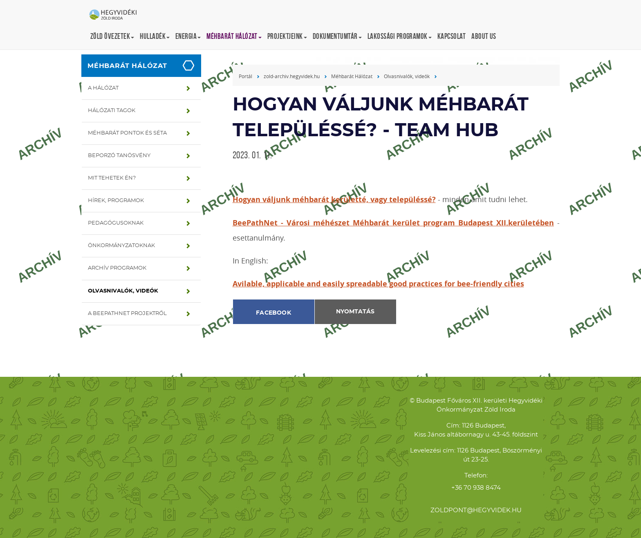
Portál (245, 76)
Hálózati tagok (111, 110)
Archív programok (117, 268)
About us (483, 36)
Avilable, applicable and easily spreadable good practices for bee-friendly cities (378, 284)
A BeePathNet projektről (127, 313)
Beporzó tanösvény (119, 155)
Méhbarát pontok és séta (127, 133)
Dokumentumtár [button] (337, 36)
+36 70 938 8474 (476, 488)
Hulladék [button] (155, 36)
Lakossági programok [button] (400, 36)
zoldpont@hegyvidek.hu (476, 510)
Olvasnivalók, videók (123, 291)
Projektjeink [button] (287, 36)
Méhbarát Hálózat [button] (234, 36)
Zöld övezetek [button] (112, 36)
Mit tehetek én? (112, 178)
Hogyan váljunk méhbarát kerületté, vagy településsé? (334, 199)
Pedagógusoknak (115, 223)
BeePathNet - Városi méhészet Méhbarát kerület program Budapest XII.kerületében (393, 223)
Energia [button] (188, 36)
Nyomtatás (355, 312)
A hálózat (103, 88)
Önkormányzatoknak (121, 245)
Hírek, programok (116, 200)
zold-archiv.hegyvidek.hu (292, 76)
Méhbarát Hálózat (127, 66)
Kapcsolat (451, 36)
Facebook (273, 313)
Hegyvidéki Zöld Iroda (116, 15)
